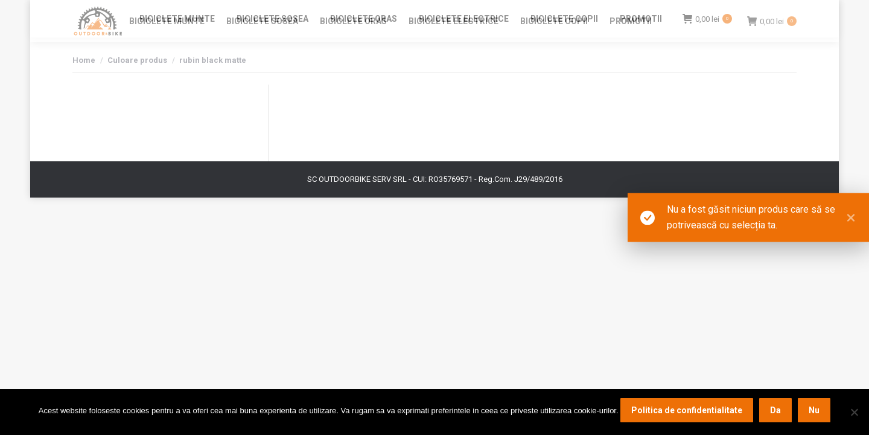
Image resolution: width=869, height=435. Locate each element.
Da (775, 410)
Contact (676, 11)
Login (712, 11)
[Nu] (854, 412)
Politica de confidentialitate (686, 410)
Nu (814, 410)
